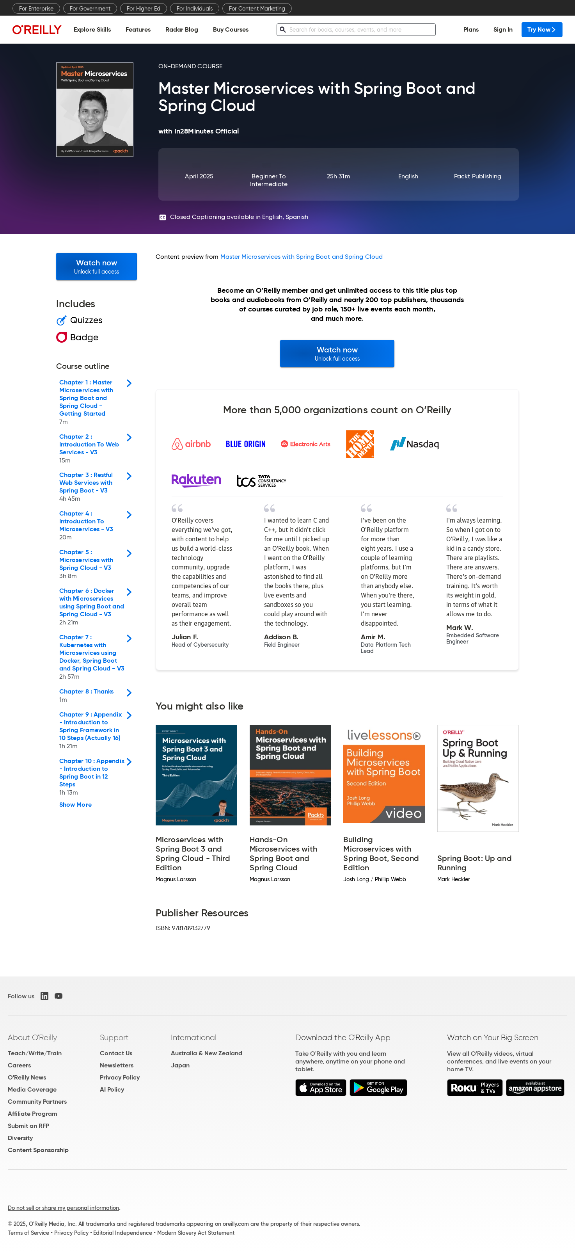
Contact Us (116, 1053)
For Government (90, 8)
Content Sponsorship (38, 1150)
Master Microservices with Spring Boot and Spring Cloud (301, 256)
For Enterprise (36, 8)
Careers (19, 1065)
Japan (180, 1065)
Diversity (20, 1138)
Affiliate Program (32, 1114)
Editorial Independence (122, 1232)
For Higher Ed (143, 8)
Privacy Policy (120, 1077)
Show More (75, 805)
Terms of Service (28, 1232)
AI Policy (112, 1089)
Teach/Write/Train (35, 1053)
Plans (471, 29)
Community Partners (37, 1101)
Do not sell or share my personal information (63, 1207)
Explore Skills (92, 29)
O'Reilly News (27, 1077)
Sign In (503, 29)
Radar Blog (181, 29)
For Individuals (195, 8)
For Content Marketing (257, 8)
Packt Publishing (477, 176)
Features (138, 29)
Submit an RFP (28, 1126)
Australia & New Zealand (206, 1053)
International (194, 1037)
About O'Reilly (32, 1037)
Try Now (542, 29)
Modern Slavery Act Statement (195, 1232)
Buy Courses (230, 29)
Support (114, 1037)
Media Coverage (32, 1089)
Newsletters (116, 1065)
